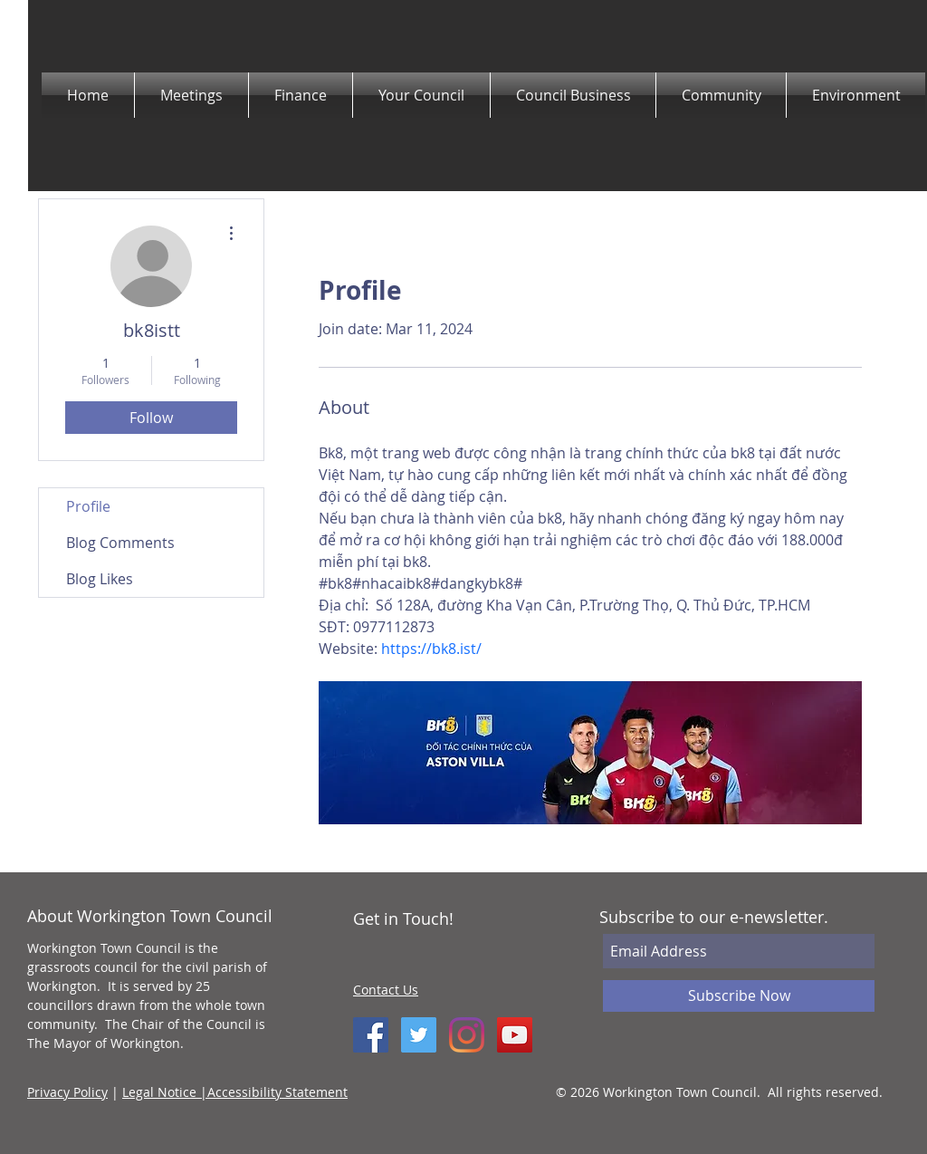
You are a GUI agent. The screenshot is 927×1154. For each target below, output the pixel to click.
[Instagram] (466, 1035)
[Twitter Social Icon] (418, 1035)
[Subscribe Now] (738, 996)
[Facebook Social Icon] (370, 1035)
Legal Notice (161, 1092)
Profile (88, 506)
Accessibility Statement (277, 1092)
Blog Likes (99, 579)
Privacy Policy (67, 1092)
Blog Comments (120, 543)
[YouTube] (514, 1035)
